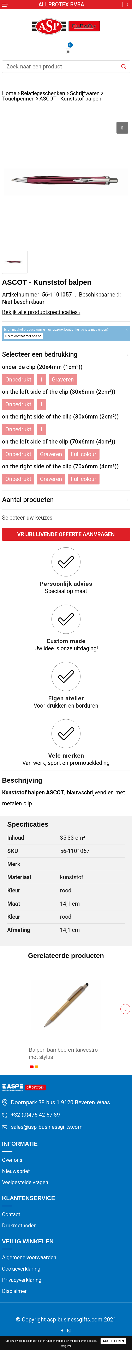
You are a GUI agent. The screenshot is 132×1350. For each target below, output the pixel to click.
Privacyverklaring (22, 1282)
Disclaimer (14, 1294)
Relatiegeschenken (44, 93)
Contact (11, 1216)
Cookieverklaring (22, 1271)
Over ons (13, 1161)
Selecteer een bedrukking (40, 354)
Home (9, 93)
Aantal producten (28, 500)
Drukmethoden (20, 1227)
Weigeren (66, 1346)
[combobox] (60, 67)
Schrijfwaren (87, 93)
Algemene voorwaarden (30, 1260)
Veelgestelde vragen (26, 1184)
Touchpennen (18, 99)
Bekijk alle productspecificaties (41, 312)
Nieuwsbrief (16, 1172)
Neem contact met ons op (23, 336)
